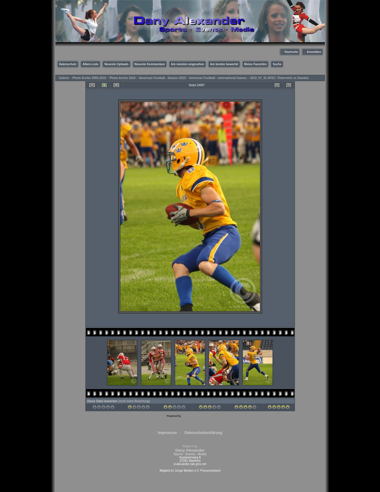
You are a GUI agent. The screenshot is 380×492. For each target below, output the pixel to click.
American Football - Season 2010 (162, 78)
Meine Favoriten (255, 64)
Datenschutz (68, 64)
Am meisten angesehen (187, 64)
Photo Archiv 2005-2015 (89, 78)
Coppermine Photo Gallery (197, 415)
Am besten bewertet (224, 64)
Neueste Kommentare (149, 64)
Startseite (291, 52)
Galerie (64, 78)
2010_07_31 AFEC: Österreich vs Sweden (279, 78)
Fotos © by (190, 450)
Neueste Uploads (116, 64)
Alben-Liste (90, 64)
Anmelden (314, 52)
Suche (276, 64)
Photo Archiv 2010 (123, 78)
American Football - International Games (217, 78)
